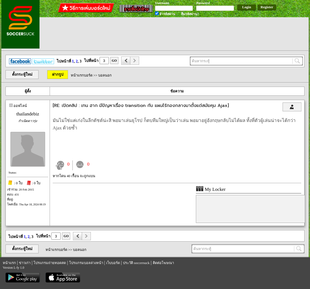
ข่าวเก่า (24, 263)
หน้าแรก (9, 263)
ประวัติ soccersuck (136, 263)
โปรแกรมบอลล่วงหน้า (86, 263)
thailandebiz (27, 114)
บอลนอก (105, 75)
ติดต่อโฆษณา (163, 263)
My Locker (211, 189)
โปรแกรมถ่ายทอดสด (49, 263)
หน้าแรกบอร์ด (81, 75)
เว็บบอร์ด (113, 263)
